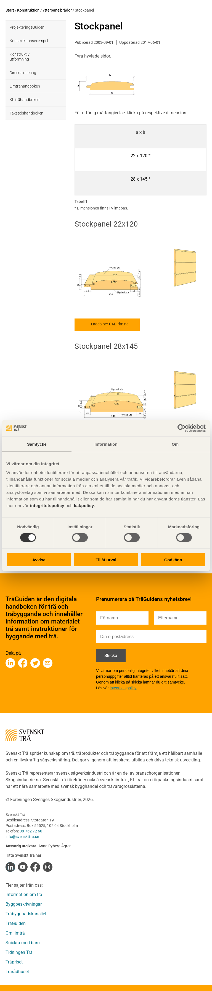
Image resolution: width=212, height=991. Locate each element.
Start (10, 10)
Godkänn (173, 559)
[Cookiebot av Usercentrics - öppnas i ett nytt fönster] (181, 428)
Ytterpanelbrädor (57, 10)
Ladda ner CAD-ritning (110, 324)
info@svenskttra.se (22, 836)
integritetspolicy (46, 505)
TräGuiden (16, 923)
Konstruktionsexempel (29, 41)
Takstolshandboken (26, 113)
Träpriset (14, 962)
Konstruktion (28, 10)
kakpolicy (84, 505)
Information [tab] (106, 444)
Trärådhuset (17, 971)
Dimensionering (23, 72)
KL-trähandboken (24, 99)
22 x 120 (139, 155)
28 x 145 (139, 179)
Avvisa (39, 559)
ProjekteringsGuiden (27, 27)
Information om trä (24, 894)
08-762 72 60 (31, 831)
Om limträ (15, 933)
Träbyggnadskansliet (26, 913)
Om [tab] (175, 444)
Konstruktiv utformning (20, 56)
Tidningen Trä (19, 952)
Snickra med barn (23, 942)
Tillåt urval (106, 559)
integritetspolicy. (123, 688)
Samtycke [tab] (37, 444)
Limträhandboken (25, 86)
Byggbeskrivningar (24, 904)
